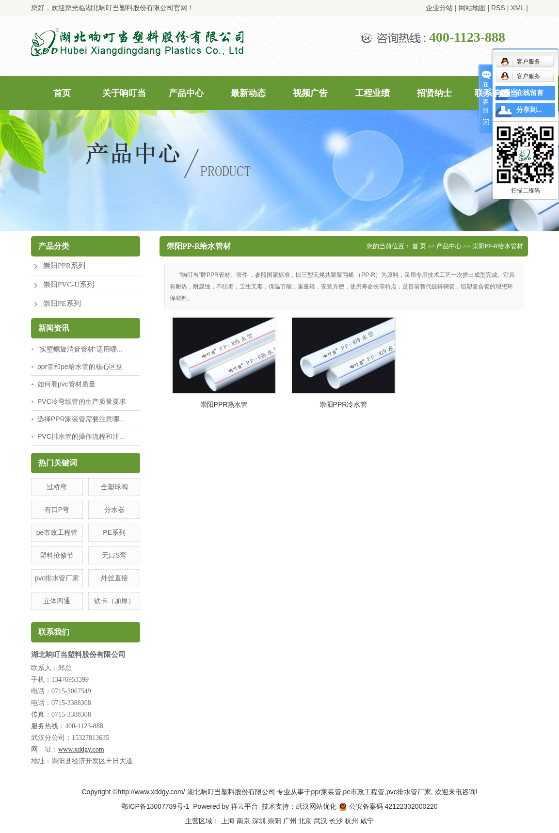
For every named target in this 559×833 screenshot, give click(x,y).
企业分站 (439, 8)
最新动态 (248, 93)
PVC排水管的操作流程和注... (81, 436)
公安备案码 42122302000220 (388, 806)
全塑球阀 (114, 487)
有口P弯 (57, 509)
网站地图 (472, 8)
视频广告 (310, 93)
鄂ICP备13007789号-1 (155, 806)
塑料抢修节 (57, 555)
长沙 (336, 821)
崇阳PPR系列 (64, 266)
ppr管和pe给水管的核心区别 (80, 366)
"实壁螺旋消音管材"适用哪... (80, 349)
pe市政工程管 (57, 532)
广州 (290, 821)
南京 (243, 821)
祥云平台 (244, 806)
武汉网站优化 (316, 806)
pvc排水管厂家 (57, 578)
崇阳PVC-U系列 (68, 284)
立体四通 (56, 601)
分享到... (529, 109)
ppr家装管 (326, 792)
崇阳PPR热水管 (224, 404)
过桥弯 (57, 487)
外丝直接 (114, 578)
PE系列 (114, 532)
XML (517, 8)
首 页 (419, 246)
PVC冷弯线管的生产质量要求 (81, 401)
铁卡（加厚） (114, 601)
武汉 (320, 821)
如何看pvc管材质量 (66, 384)
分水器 (114, 509)
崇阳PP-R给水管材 (497, 246)
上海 (228, 821)
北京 (305, 821)
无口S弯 (114, 555)
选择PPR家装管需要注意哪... (81, 419)
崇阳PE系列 (62, 303)
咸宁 (367, 821)
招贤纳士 (434, 93)
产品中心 (186, 93)
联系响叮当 (496, 93)
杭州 (351, 821)
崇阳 (274, 821)
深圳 (259, 821)
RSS (498, 8)
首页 (62, 93)
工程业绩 (372, 93)
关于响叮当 (124, 93)
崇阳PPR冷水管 (343, 404)
